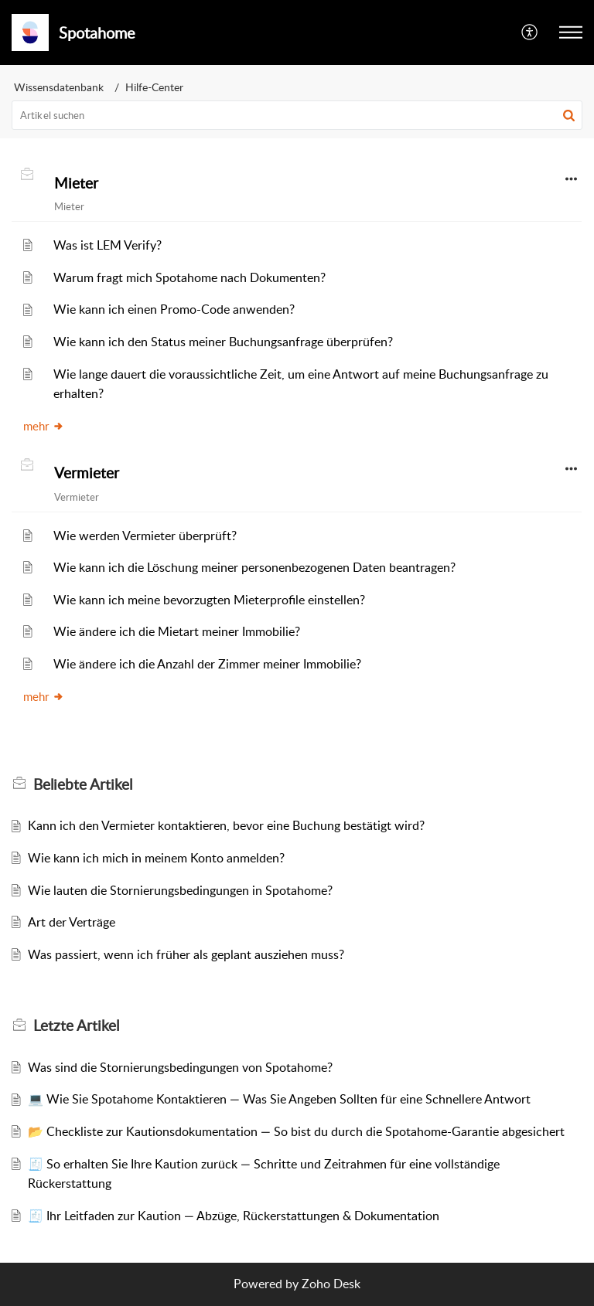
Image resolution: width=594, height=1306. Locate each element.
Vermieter (86, 473)
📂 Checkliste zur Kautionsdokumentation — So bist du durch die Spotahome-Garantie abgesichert (296, 1131)
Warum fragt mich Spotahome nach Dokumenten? (189, 277)
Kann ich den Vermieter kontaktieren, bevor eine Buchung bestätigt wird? (226, 825)
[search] (297, 115)
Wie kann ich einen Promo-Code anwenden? (174, 309)
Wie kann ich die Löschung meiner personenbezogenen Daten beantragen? (254, 567)
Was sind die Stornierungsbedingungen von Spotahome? (180, 1067)
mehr (43, 426)
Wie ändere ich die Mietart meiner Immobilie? (176, 631)
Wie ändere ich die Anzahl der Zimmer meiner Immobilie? (207, 663)
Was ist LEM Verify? (107, 244)
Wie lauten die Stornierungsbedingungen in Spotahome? (180, 890)
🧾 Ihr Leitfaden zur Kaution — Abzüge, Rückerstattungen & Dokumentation (233, 1215)
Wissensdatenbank (59, 87)
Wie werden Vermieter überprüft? (145, 535)
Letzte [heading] (76, 1025)
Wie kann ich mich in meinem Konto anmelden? (156, 857)
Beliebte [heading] (82, 784)
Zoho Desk (331, 1283)
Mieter (76, 183)
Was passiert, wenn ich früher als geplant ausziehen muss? (186, 954)
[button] (530, 32)
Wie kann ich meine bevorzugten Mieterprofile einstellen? (209, 599)
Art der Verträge (71, 921)
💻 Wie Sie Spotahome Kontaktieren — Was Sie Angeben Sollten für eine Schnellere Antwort (279, 1098)
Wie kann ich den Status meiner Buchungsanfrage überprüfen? (223, 341)
